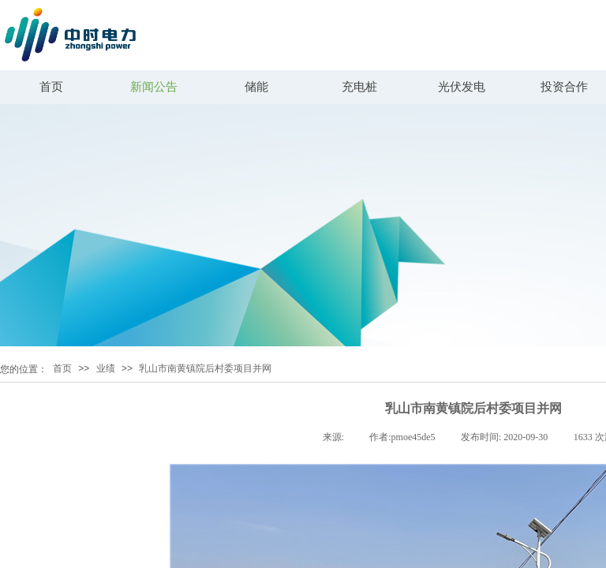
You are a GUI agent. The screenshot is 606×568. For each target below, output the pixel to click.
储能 (256, 86)
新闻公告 (154, 86)
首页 (51, 86)
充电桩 (359, 86)
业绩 (105, 368)
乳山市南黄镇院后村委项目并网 (205, 368)
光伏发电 (461, 86)
